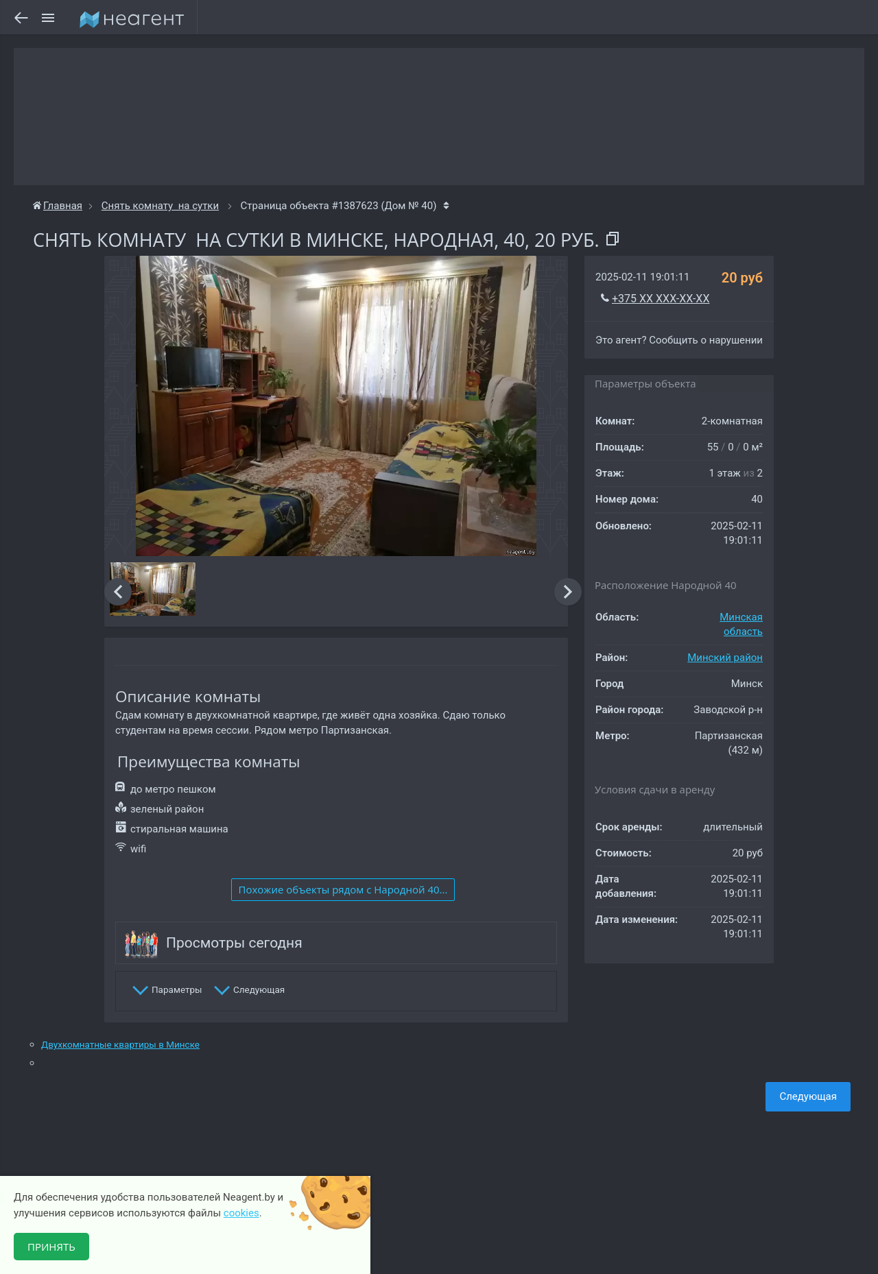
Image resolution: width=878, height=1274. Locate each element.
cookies (241, 1213)
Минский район (725, 657)
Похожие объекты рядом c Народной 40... (343, 889)
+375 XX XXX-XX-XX (660, 298)
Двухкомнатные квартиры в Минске (120, 1044)
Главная (57, 206)
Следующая (808, 1096)
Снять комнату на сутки (160, 206)
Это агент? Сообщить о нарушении (679, 340)
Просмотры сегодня (234, 943)
